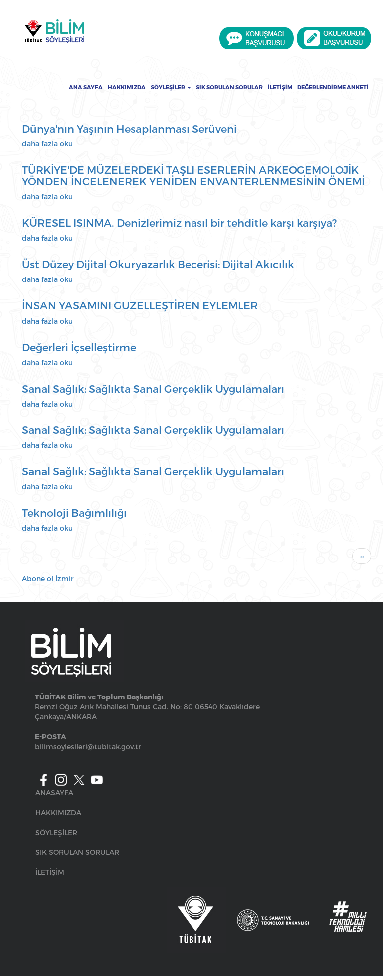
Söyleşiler (171, 87)
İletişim (280, 87)
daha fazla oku (47, 143)
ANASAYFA (54, 792)
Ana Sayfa (86, 87)
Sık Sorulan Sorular (229, 87)
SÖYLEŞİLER (56, 832)
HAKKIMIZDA (58, 812)
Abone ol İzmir (48, 578)
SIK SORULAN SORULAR (77, 852)
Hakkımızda (127, 87)
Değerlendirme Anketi (333, 87)
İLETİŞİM (49, 872)
